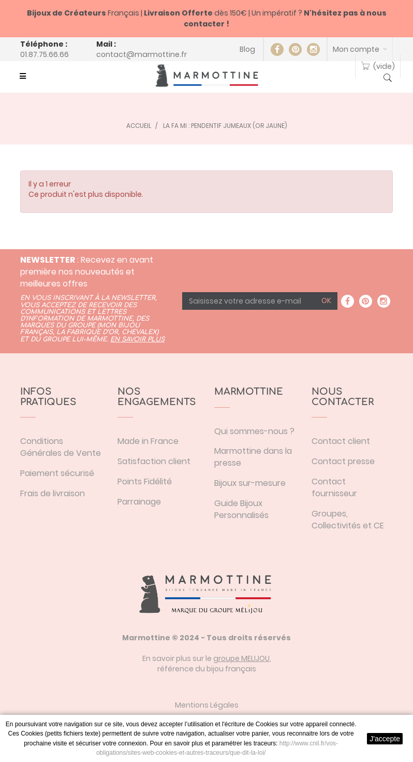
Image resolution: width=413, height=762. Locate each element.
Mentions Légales (207, 705)
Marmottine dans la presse (253, 457)
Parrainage (139, 502)
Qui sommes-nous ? (254, 431)
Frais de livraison (52, 493)
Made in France (148, 441)
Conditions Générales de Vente (60, 447)
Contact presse (343, 461)
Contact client (341, 441)
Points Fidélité (144, 481)
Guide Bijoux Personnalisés (241, 509)
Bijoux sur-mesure (250, 483)
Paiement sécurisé (57, 473)
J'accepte (385, 739)
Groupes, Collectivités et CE (348, 519)
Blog (247, 49)
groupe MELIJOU (241, 658)
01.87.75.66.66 (44, 54)
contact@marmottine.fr (141, 54)
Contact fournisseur (334, 487)
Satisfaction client (153, 461)
